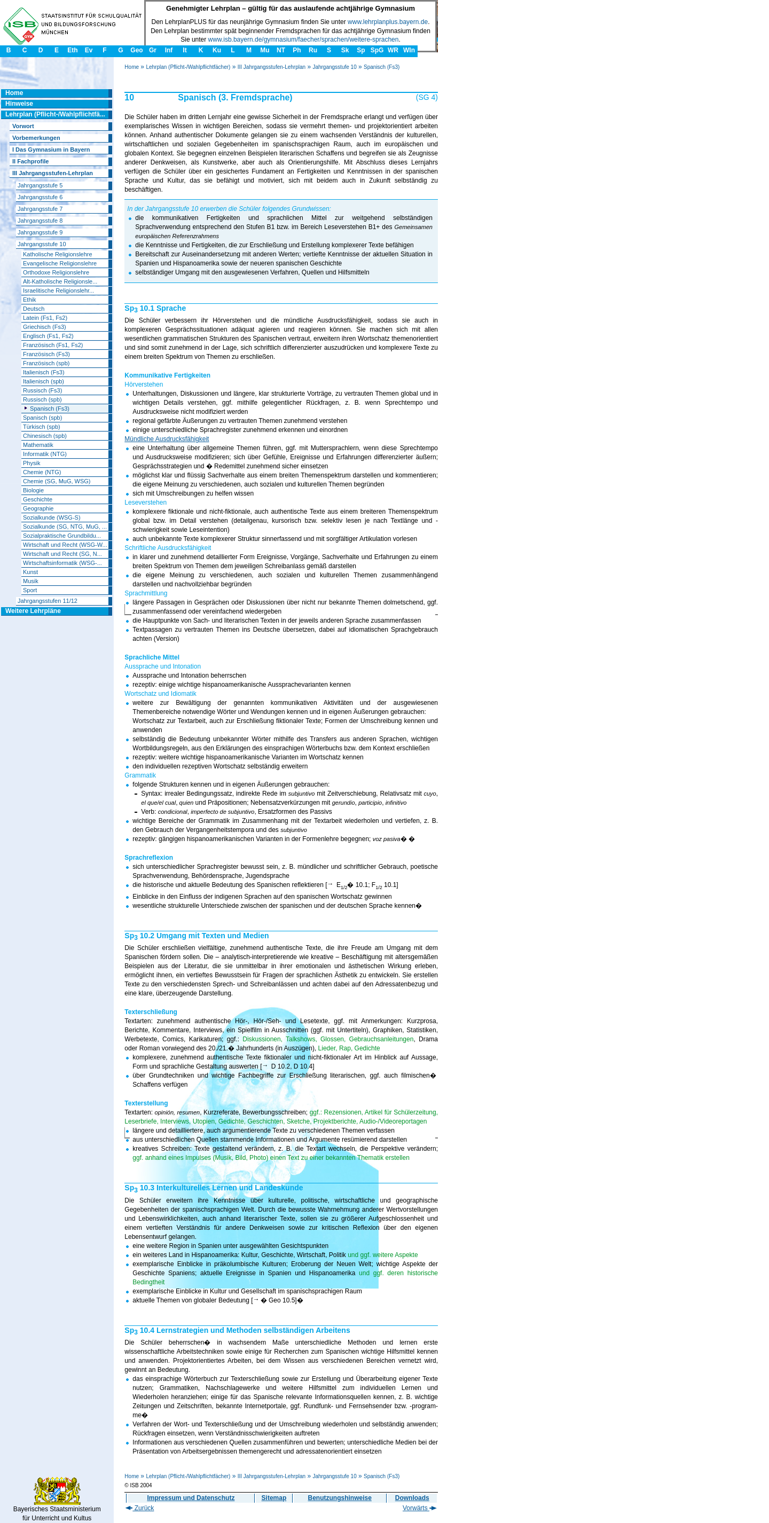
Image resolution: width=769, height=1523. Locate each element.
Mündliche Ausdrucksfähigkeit (166, 439)
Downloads (412, 1498)
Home (131, 67)
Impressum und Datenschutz (190, 1498)
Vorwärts (420, 1508)
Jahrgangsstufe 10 (334, 67)
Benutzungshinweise (340, 1498)
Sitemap (274, 1498)
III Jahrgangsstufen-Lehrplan (271, 67)
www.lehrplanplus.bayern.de (388, 22)
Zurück (139, 1508)
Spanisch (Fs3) (381, 67)
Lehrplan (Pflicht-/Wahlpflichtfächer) (188, 67)
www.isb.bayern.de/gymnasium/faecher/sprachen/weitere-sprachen (303, 39)
